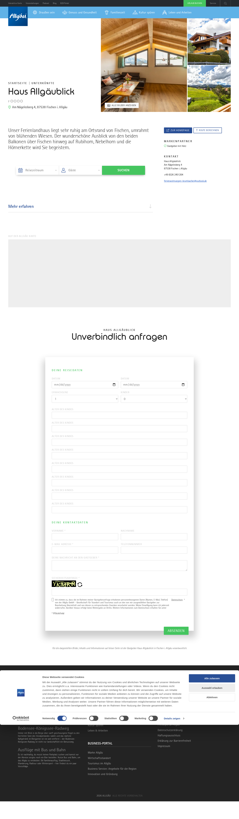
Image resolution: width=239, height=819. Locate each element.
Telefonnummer (131, 557)
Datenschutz (177, 617)
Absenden (176, 648)
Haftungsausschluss (169, 753)
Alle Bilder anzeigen (125, 105)
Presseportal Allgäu (169, 742)
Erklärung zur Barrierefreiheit (174, 758)
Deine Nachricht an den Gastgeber (75, 572)
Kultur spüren (95, 742)
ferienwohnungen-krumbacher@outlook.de (185, 181)
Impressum (164, 763)
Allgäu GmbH (165, 736)
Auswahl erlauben (212, 782)
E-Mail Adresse (62, 557)
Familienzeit (94, 737)
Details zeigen (172, 812)
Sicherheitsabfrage (65, 594)
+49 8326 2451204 (173, 175)
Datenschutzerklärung (170, 747)
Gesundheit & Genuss (100, 732)
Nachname (127, 542)
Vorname (58, 542)
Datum (56, 378)
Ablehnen (211, 791)
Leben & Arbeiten (98, 748)
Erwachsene (60, 393)
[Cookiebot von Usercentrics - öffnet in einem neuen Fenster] (21, 812)
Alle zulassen (212, 772)
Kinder (125, 393)
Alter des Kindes (62, 411)
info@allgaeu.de (172, 727)
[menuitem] (44, 12)
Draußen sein (95, 726)
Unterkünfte (43, 83)
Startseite (17, 83)
